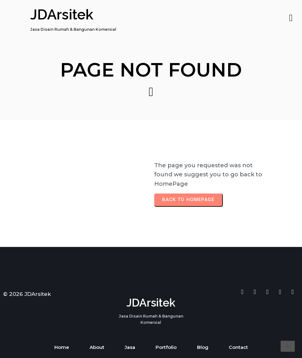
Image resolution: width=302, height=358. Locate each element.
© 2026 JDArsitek (27, 294)
